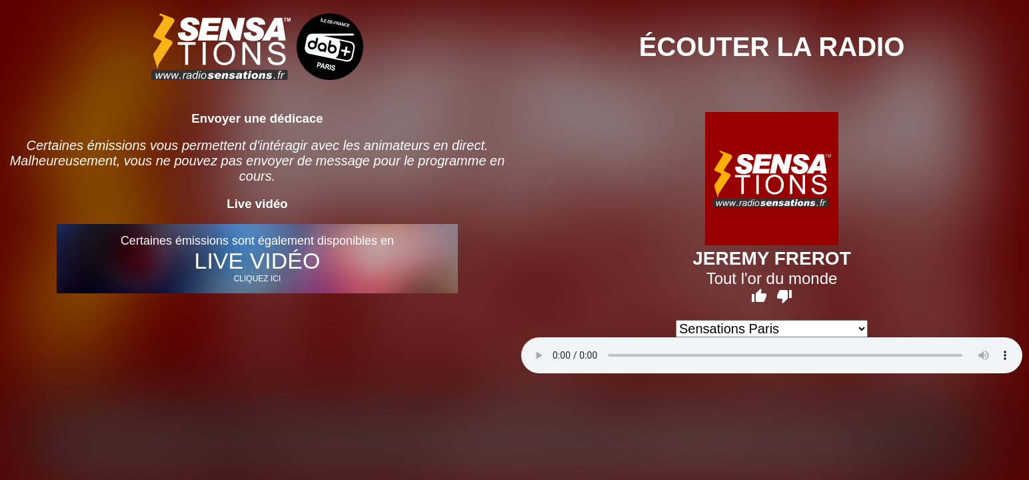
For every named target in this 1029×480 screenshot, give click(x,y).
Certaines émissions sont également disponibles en (257, 258)
